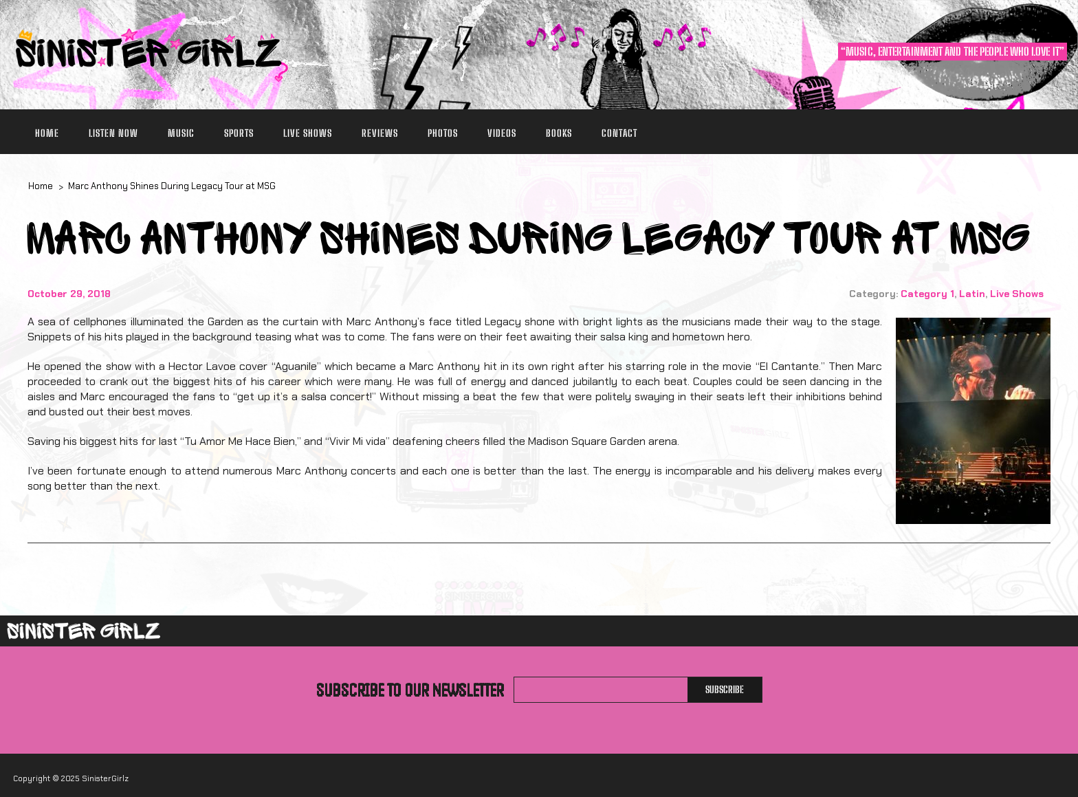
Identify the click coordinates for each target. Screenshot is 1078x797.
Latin (972, 293)
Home (47, 133)
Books (559, 133)
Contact (619, 133)
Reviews (380, 133)
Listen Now (113, 133)
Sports (239, 133)
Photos (443, 133)
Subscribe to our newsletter (410, 689)
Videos (501, 133)
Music (181, 133)
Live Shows (307, 133)
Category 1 (927, 293)
